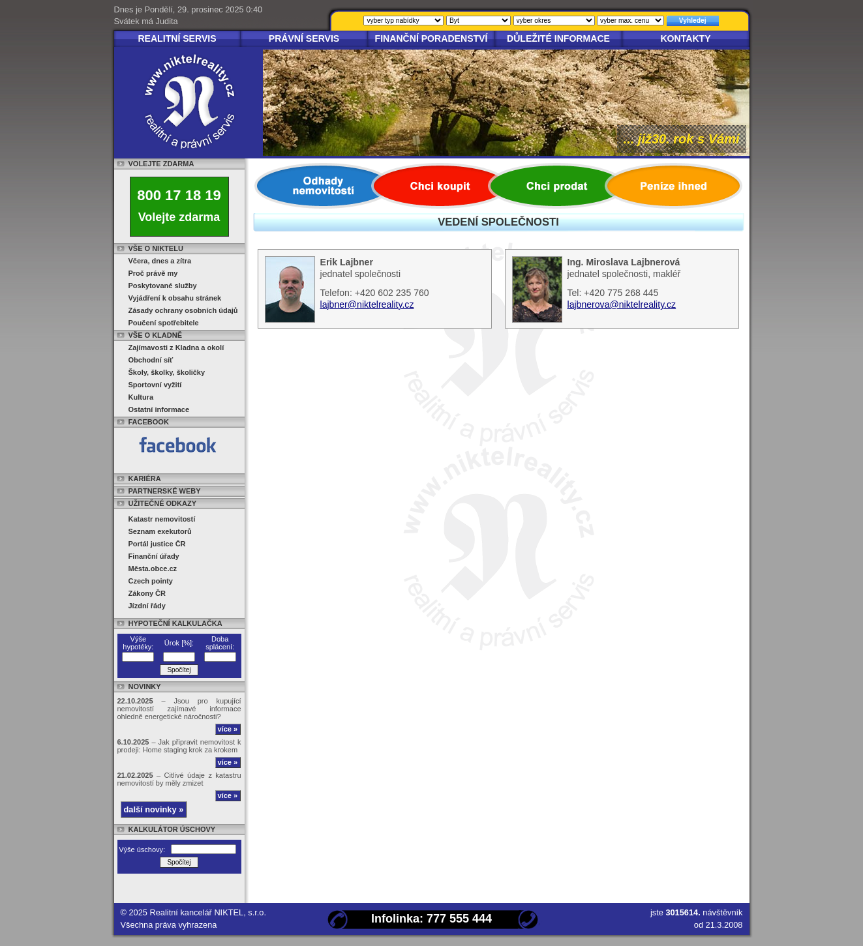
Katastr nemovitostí (162, 519)
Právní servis (304, 38)
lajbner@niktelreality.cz (367, 304)
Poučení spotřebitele (164, 323)
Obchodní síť (151, 360)
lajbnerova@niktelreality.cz (622, 304)
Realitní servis (177, 38)
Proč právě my (153, 273)
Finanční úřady (154, 556)
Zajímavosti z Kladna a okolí (176, 347)
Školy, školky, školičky (167, 372)
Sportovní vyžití (155, 385)
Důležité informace (558, 38)
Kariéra (145, 478)
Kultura (141, 397)
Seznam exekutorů (160, 531)
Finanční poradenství (431, 38)
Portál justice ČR (157, 544)
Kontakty (685, 38)
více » (228, 729)
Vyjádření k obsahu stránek (175, 298)
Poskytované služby (163, 285)
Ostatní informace (159, 409)
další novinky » (154, 809)
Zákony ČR (147, 593)
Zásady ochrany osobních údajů (183, 310)
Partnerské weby (165, 491)
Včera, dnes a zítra (160, 261)
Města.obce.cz (153, 568)
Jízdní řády (147, 606)
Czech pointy (151, 581)
